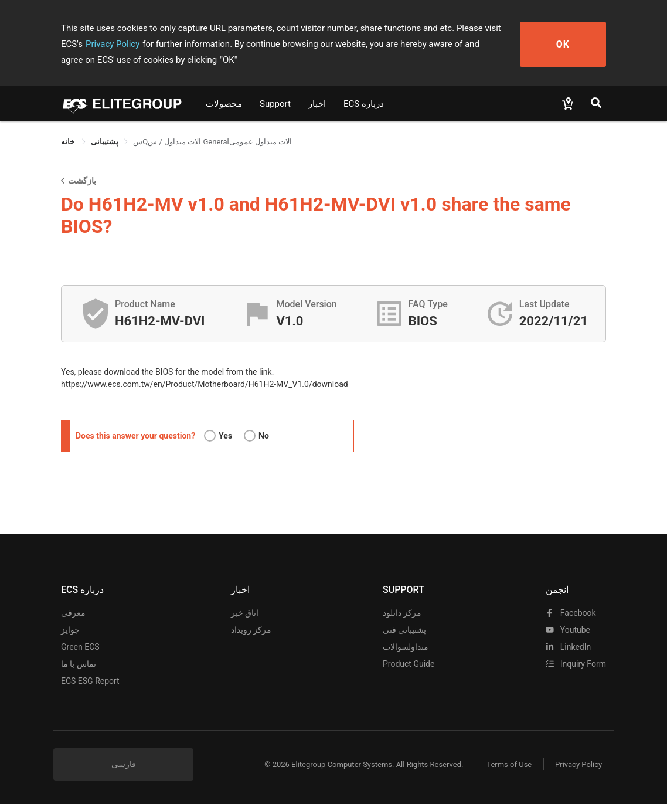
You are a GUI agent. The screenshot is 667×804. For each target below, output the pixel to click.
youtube (568, 630)
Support (275, 104)
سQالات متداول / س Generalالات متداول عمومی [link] (212, 141)
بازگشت (78, 180)
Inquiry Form (576, 664)
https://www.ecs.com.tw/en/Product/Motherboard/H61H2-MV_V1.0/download (204, 384)
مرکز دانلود (402, 613)
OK (563, 44)
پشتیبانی (104, 141)
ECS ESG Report (90, 681)
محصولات (224, 104)
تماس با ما (78, 664)
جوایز (70, 630)
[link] (104, 141)
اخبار (317, 104)
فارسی (123, 764)
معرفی (73, 613)
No (263, 435)
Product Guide (408, 664)
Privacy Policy (112, 44)
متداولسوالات (405, 647)
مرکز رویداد (251, 630)
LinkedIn (568, 647)
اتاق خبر (244, 613)
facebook (570, 613)
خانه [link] (68, 141)
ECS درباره (363, 104)
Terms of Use (509, 764)
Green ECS (80, 647)
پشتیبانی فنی (404, 630)
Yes (225, 435)
